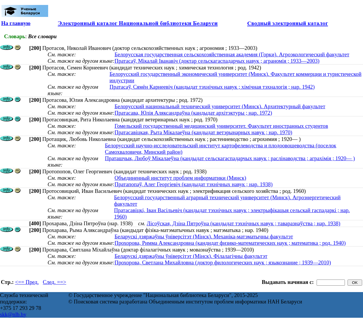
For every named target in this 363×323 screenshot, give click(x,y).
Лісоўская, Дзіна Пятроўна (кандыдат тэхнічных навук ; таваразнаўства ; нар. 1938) (243, 223)
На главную (15, 23)
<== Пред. (27, 282)
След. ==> (54, 282)
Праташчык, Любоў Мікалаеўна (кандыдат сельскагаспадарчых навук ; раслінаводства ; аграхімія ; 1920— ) (230, 158)
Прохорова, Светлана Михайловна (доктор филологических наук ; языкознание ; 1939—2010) (222, 262)
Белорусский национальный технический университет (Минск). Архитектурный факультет (219, 106)
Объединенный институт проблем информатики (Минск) (180, 178)
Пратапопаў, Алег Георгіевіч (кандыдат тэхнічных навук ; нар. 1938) (193, 184)
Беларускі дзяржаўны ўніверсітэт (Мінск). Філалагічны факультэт (190, 256)
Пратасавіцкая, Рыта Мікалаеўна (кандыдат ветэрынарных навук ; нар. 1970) (203, 132)
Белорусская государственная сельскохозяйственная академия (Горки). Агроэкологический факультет (231, 54)
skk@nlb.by (13, 314)
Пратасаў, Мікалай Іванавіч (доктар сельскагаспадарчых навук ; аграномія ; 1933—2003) (216, 61)
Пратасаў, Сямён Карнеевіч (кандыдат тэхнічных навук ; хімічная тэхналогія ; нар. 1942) (212, 87)
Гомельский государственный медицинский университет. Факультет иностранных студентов (221, 126)
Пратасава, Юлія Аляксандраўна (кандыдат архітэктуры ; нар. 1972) (193, 113)
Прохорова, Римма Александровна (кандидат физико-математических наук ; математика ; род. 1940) (229, 243)
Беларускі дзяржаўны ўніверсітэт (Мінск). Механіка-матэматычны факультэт (203, 236)
